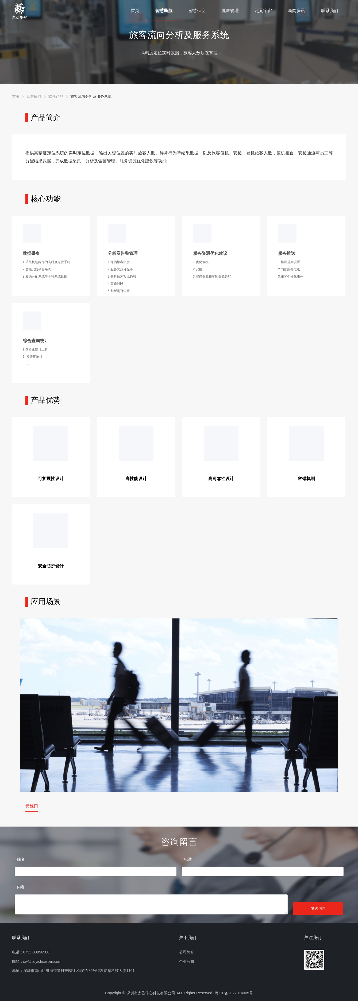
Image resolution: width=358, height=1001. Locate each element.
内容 (21, 887)
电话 (188, 859)
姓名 (21, 859)
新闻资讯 (296, 10)
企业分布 (186, 961)
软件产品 (55, 96)
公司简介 (186, 952)
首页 (135, 10)
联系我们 (329, 10)
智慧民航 (163, 10)
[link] (16, 96)
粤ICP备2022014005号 (234, 993)
